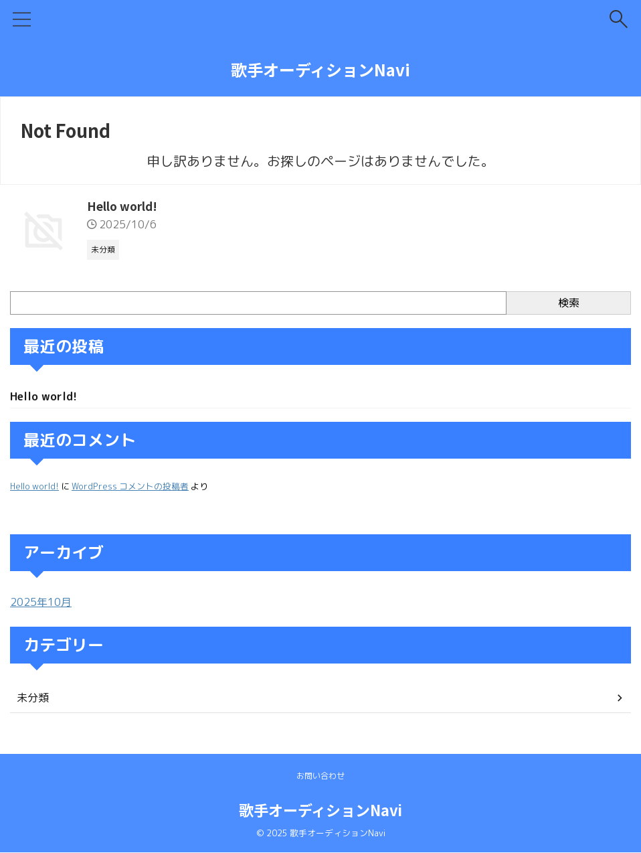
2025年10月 (41, 603)
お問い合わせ (320, 776)
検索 (568, 302)
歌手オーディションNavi (320, 69)
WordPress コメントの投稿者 (130, 487)
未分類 (33, 699)
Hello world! (124, 206)
